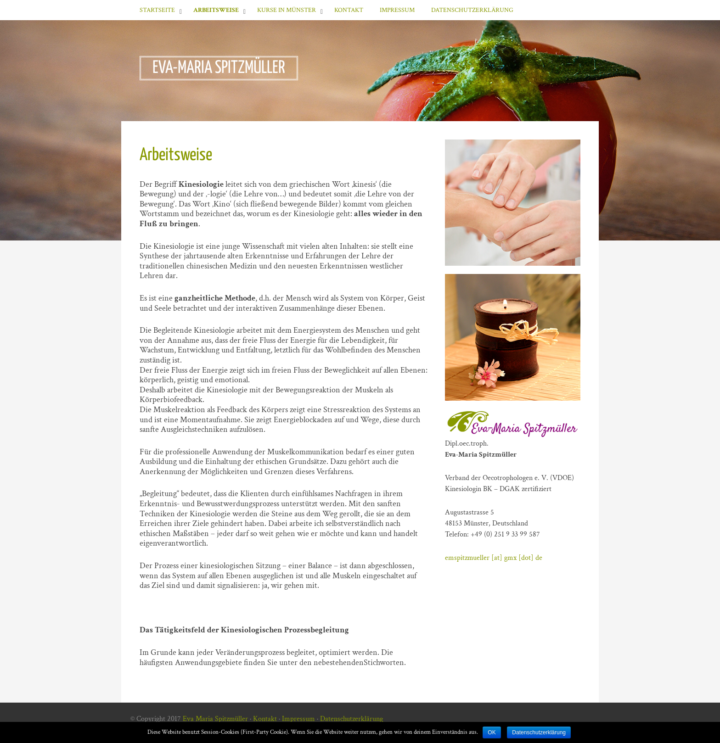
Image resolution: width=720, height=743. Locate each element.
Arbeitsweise (216, 10)
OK (491, 732)
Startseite (157, 10)
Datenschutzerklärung (472, 10)
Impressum (397, 10)
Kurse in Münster (286, 10)
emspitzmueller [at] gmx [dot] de (493, 558)
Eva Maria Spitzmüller (215, 719)
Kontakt (348, 10)
